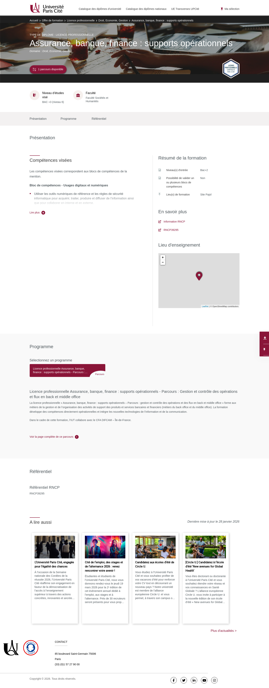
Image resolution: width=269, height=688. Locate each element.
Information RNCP (171, 221)
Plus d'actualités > (224, 631)
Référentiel (99, 118)
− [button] (163, 262)
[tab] (67, 372)
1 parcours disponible (48, 69)
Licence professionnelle (81, 20)
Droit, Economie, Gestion (113, 20)
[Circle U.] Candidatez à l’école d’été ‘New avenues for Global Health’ (204, 566)
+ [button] (163, 257)
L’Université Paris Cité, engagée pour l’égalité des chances (54, 564)
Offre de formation (52, 20)
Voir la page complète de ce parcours (51, 436)
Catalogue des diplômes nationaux (146, 8)
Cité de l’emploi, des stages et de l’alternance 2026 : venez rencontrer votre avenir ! (104, 566)
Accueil (34, 20)
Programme (69, 118)
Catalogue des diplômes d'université (100, 8)
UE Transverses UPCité (185, 8)
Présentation (38, 118)
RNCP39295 (168, 229)
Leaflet (205, 306)
